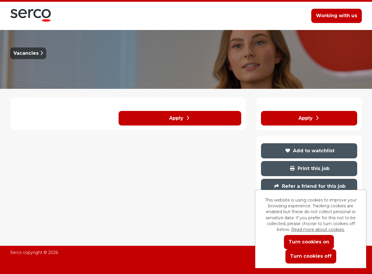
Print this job (310, 168)
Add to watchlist (310, 150)
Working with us (336, 15)
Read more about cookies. (318, 229)
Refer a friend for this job (310, 186)
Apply (179, 118)
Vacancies (28, 53)
